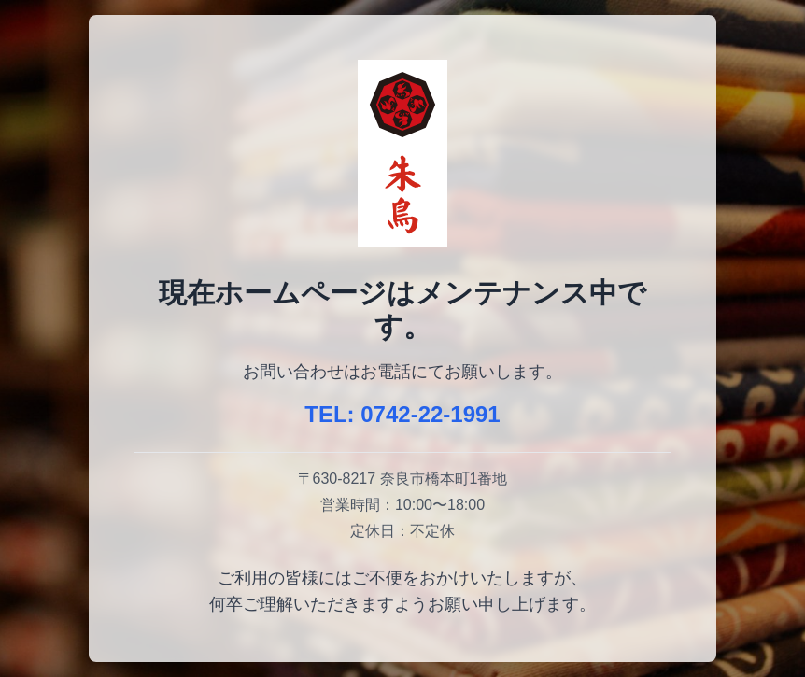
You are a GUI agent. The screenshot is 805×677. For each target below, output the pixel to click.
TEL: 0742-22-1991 (402, 414)
